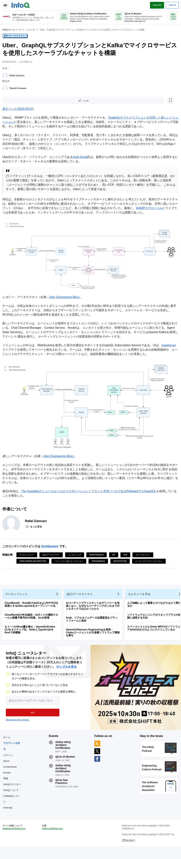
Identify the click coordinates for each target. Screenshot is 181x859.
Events (8, 775)
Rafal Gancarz (18, 75)
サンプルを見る (66, 668)
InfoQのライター (12, 790)
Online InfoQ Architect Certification (63, 748)
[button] (30, 714)
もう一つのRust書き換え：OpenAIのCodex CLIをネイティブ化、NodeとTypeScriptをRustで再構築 (31, 630)
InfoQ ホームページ (13, 29)
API (114, 552)
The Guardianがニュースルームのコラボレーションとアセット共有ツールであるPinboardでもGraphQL (89, 489)
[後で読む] (26, 100)
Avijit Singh (81, 157)
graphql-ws (170, 344)
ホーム (8, 740)
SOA (127, 552)
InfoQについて (12, 799)
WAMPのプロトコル (156, 208)
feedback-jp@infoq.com (15, 840)
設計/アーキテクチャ (16, 35)
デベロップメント (28, 552)
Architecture (50, 544)
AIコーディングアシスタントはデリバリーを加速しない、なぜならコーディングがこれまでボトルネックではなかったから (94, 606)
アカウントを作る (13, 749)
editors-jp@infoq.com (53, 840)
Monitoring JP (98, 552)
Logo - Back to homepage (22, 4)
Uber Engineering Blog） (66, 296)
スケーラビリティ (144, 552)
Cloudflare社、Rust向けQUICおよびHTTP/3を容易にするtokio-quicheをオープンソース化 (33, 605)
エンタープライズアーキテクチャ (150, 559)
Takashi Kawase (19, 87)
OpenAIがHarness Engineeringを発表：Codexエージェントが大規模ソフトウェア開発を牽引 (94, 632)
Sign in (170, 4)
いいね (14, 100)
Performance (99, 559)
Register (155, 4)
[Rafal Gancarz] (6, 75)
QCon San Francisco (62, 784)
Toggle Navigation (7, 4)
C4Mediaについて (13, 808)
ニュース (32, 29)
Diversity (9, 816)
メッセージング (76, 552)
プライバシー (127, 851)
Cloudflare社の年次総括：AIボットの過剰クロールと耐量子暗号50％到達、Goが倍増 (32, 616)
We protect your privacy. (17, 721)
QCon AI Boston (66, 759)
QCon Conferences (11, 767)
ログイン (9, 758)
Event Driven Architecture (34, 559)
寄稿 (7, 781)
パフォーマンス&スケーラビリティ (70, 559)
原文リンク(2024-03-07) (19, 109)
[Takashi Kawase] (6, 88)
